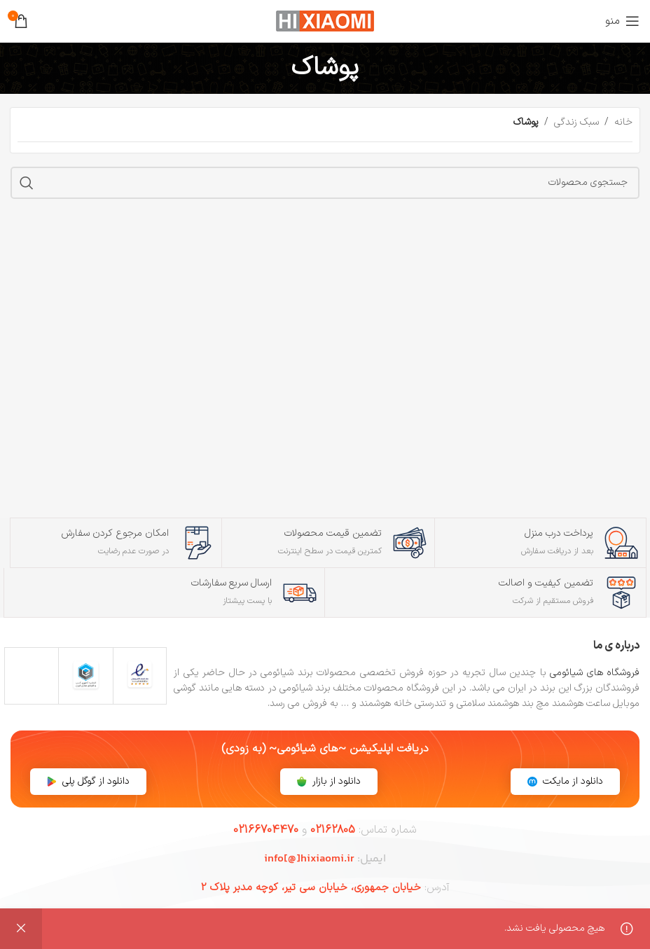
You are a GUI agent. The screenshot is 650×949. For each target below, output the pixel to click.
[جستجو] (325, 183)
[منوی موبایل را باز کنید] (622, 21)
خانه (623, 122)
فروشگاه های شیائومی (594, 672)
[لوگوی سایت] (325, 20)
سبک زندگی (576, 122)
